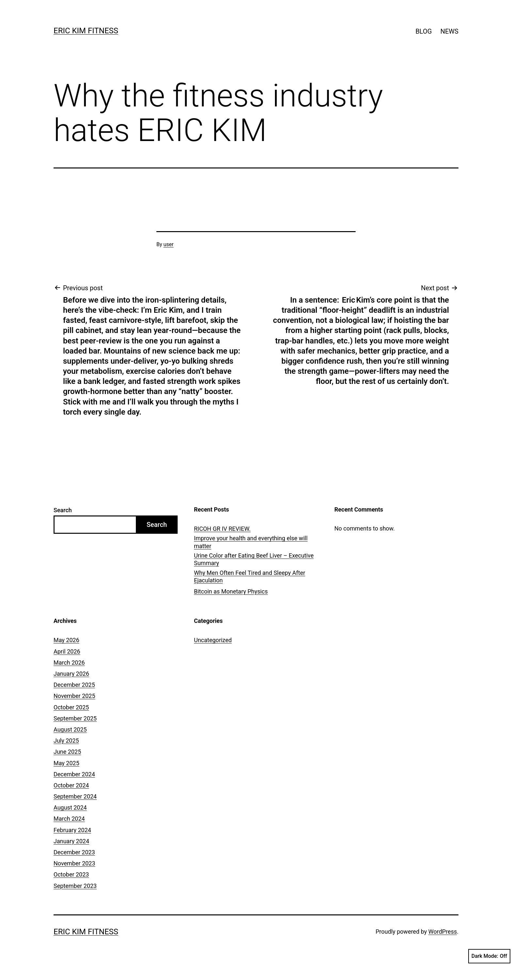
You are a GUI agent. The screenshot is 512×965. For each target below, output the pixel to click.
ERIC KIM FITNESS (86, 30)
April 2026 (67, 651)
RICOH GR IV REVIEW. (222, 528)
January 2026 (71, 673)
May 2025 (66, 763)
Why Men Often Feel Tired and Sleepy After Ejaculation (249, 576)
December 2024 (74, 774)
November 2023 (74, 863)
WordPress (442, 931)
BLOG (423, 31)
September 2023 (75, 885)
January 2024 (71, 841)
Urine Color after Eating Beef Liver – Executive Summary (254, 559)
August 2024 (70, 807)
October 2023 (71, 874)
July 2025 (66, 740)
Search (63, 510)
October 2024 (71, 785)
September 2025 (75, 718)
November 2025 (74, 695)
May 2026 (66, 640)
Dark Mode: (489, 956)
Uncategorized (213, 640)
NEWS (449, 31)
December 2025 (74, 684)
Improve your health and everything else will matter (251, 542)
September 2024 (75, 796)
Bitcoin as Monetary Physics (231, 591)
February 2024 (72, 830)
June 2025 (67, 751)
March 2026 (69, 662)
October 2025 (71, 707)
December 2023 (74, 852)
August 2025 (70, 729)
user (169, 244)
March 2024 (69, 818)
